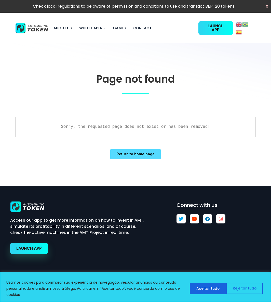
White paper (90, 28)
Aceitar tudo (245, 288)
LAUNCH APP (29, 248)
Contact (142, 28)
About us (62, 28)
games (119, 28)
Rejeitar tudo (205, 288)
